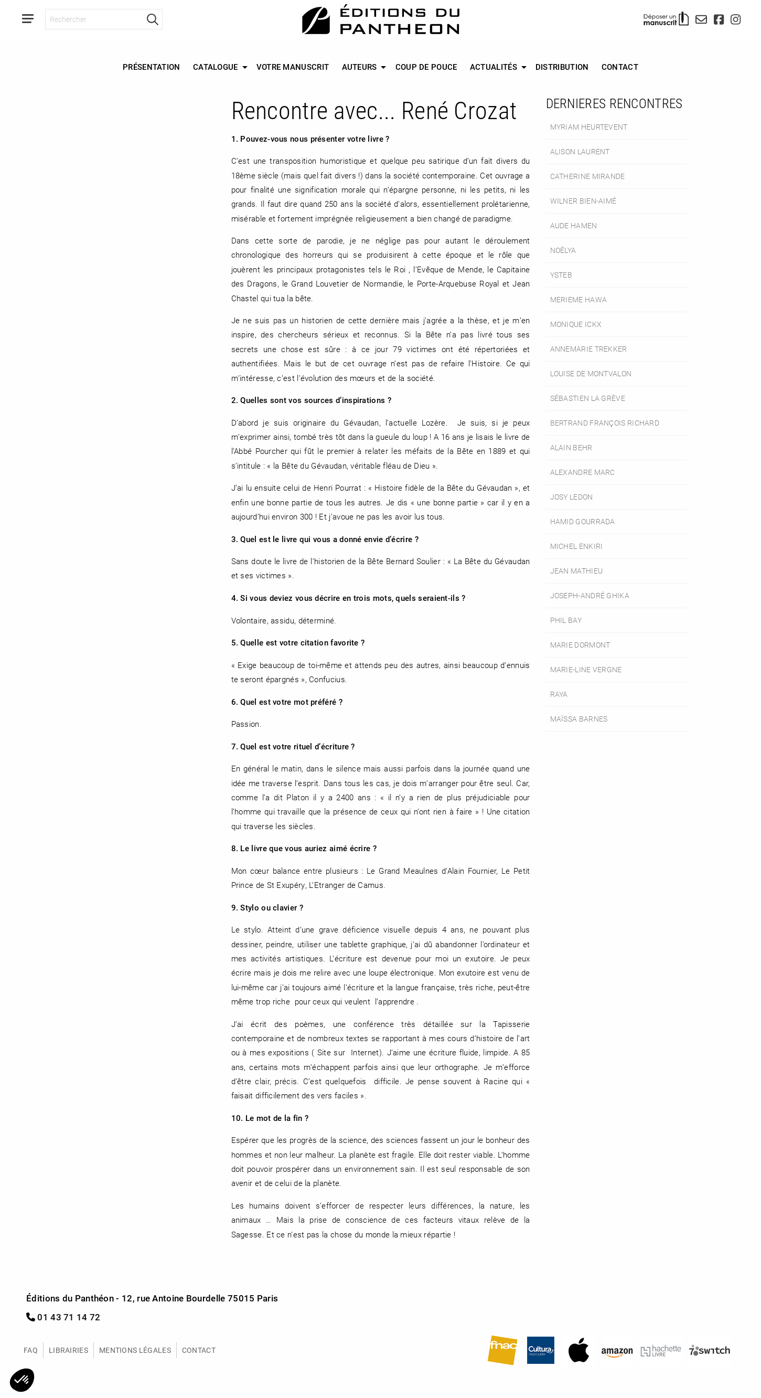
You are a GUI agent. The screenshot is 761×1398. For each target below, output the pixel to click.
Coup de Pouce (426, 66)
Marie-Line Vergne (586, 669)
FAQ (31, 1350)
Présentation (151, 66)
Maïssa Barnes (579, 719)
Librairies (68, 1350)
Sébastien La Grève (587, 398)
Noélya (563, 250)
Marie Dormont (580, 645)
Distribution (562, 66)
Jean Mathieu (576, 571)
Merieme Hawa (578, 299)
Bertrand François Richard (605, 423)
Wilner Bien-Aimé (583, 201)
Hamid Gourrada (582, 521)
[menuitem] (151, 67)
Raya (559, 694)
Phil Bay (566, 620)
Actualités (493, 66)
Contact (620, 66)
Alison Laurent (580, 151)
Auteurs (359, 66)
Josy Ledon (571, 497)
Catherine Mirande (587, 176)
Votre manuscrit (292, 66)
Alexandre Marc (582, 472)
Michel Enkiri (576, 546)
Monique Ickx (576, 324)
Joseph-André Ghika (589, 595)
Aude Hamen (573, 225)
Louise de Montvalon (591, 373)
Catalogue (215, 66)
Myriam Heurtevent (589, 127)
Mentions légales (135, 1350)
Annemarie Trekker (588, 349)
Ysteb (561, 275)
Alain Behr (571, 447)
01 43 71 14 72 (63, 1317)
